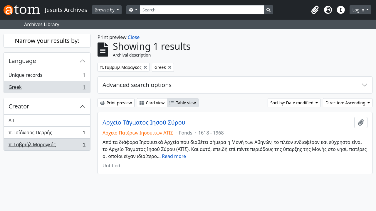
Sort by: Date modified (292, 103)
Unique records (46, 76)
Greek (46, 88)
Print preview (116, 103)
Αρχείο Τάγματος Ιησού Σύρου (144, 122)
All (11, 120)
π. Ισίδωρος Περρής (46, 134)
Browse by (105, 10)
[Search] (202, 9)
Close (134, 37)
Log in (358, 10)
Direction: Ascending (345, 103)
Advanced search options (137, 85)
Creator (19, 106)
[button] (314, 10)
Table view (182, 103)
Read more (174, 156)
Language (22, 61)
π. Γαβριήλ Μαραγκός (46, 145)
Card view (152, 103)
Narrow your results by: (47, 41)
